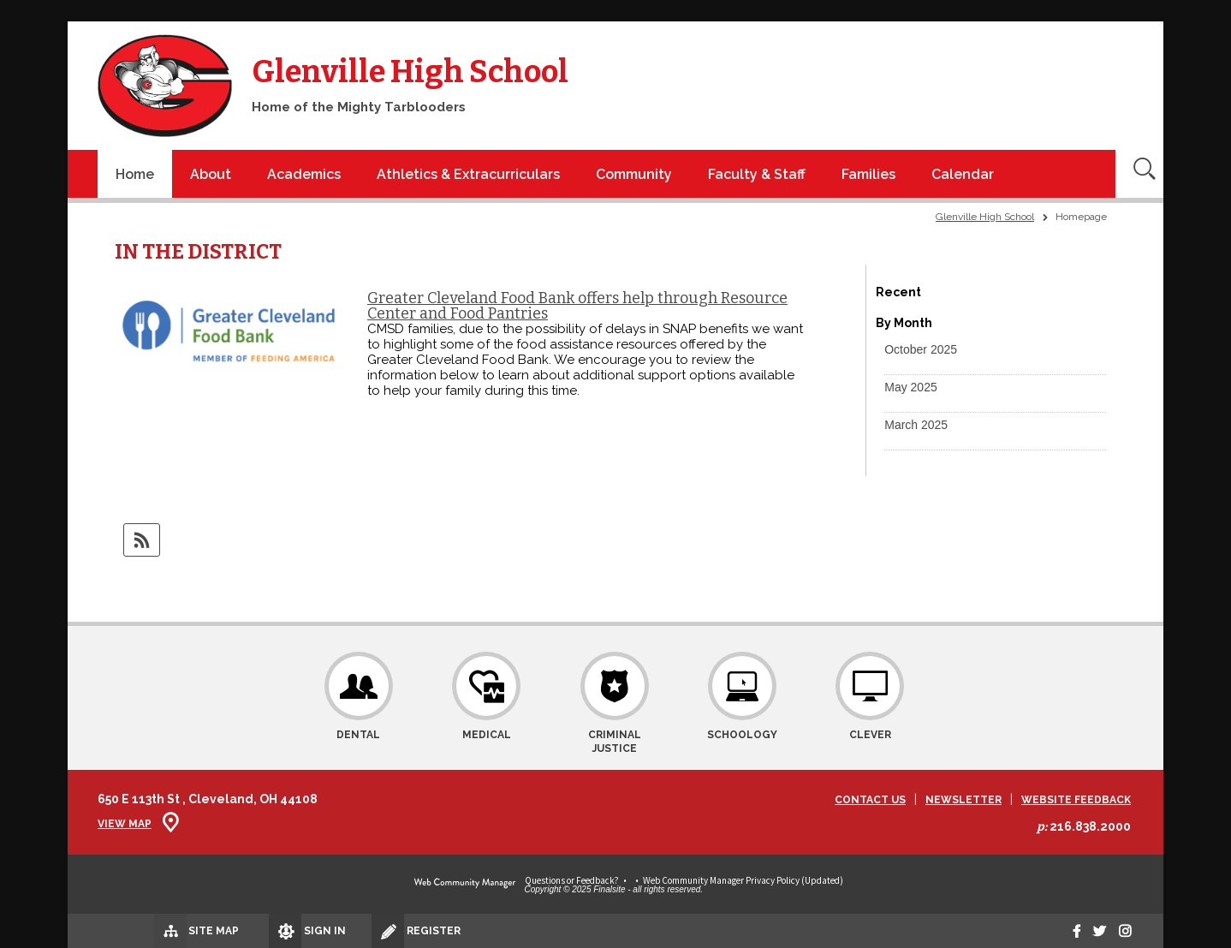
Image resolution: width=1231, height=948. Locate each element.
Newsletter (963, 800)
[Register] (378, 931)
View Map (125, 824)
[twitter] (1090, 931)
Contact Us (870, 800)
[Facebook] (1061, 931)
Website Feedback (1076, 800)
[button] (920, 349)
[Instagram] (1122, 931)
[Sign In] (264, 931)
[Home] (135, 174)
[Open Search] (1139, 174)
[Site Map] (147, 930)
